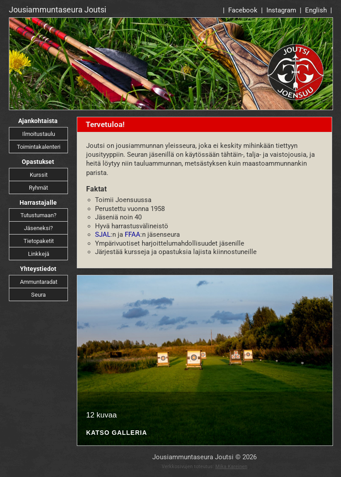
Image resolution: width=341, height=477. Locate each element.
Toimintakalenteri (38, 146)
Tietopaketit (39, 241)
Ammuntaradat (38, 281)
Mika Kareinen (231, 466)
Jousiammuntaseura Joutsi (57, 9)
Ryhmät (38, 187)
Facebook (243, 10)
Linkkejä (38, 253)
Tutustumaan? (38, 215)
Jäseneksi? (38, 228)
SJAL (103, 234)
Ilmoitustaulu (38, 134)
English (316, 10)
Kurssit (39, 174)
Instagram (281, 10)
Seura (38, 294)
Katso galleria (116, 432)
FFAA (132, 234)
